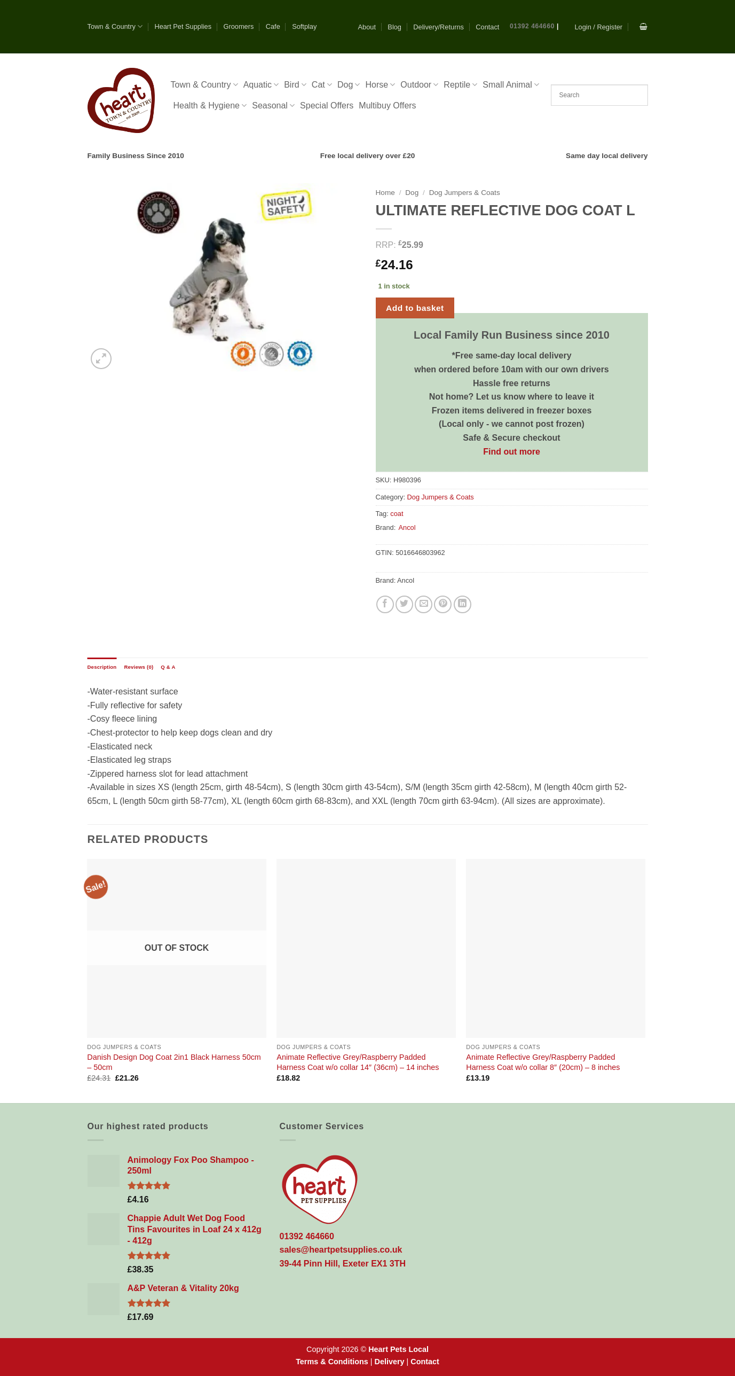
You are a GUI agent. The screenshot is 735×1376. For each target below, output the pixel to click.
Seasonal (273, 105)
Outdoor (419, 85)
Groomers (238, 26)
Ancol (406, 527)
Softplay (304, 26)
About (367, 27)
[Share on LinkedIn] (462, 604)
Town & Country (115, 26)
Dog (348, 85)
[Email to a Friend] (423, 604)
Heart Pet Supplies (182, 26)
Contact (487, 27)
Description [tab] (102, 667)
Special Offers (326, 105)
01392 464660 (532, 26)
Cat (322, 85)
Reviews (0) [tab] (138, 667)
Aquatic (261, 85)
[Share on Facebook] (385, 604)
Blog (394, 27)
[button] (598, 27)
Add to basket (415, 307)
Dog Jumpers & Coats (464, 193)
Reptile (460, 85)
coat (396, 514)
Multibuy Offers (387, 105)
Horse (380, 85)
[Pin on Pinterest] (443, 604)
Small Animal (511, 85)
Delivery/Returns (438, 27)
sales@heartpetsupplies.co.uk (341, 1249)
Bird (295, 85)
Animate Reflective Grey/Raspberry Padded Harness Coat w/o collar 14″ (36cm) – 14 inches (357, 1062)
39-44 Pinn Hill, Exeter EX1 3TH (343, 1263)
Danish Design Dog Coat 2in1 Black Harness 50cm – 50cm (174, 1062)
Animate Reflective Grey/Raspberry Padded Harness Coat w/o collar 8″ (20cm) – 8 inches (543, 1062)
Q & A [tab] (168, 667)
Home (385, 193)
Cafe (273, 26)
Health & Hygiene (210, 105)
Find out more (511, 451)
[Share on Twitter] (404, 604)
